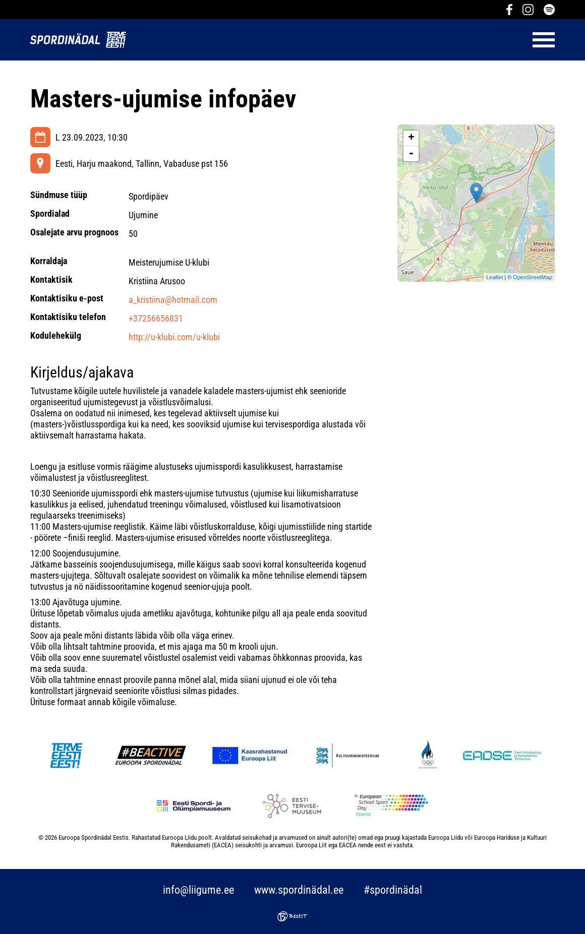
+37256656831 (156, 318)
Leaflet (494, 277)
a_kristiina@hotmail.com (173, 299)
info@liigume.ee (198, 890)
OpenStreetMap (532, 277)
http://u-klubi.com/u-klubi (174, 337)
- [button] (411, 153)
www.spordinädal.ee (298, 890)
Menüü (345, 39)
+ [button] (411, 138)
